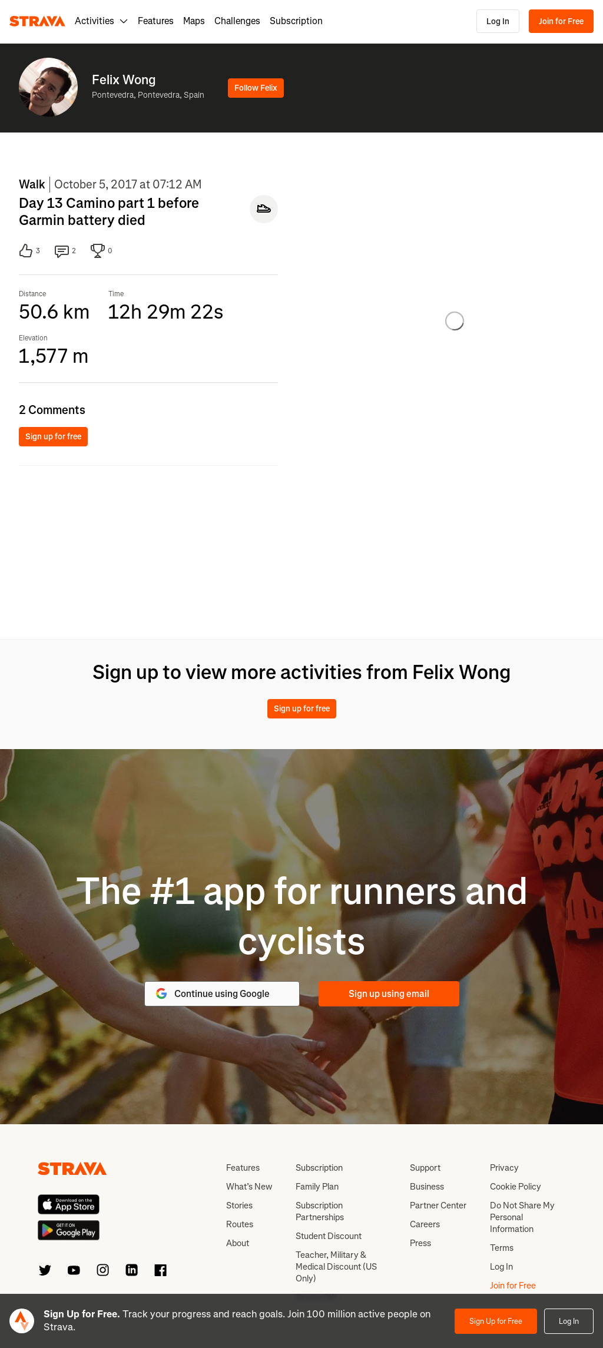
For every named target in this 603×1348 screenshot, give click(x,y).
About (237, 1243)
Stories (239, 1205)
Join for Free (561, 21)
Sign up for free (53, 436)
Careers (425, 1224)
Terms (501, 1248)
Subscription (296, 21)
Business (427, 1187)
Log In (497, 21)
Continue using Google (212, 993)
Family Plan (317, 1187)
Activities (101, 21)
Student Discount (329, 1236)
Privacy (504, 1168)
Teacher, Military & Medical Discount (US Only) (336, 1266)
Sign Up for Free (495, 1321)
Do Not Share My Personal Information (522, 1217)
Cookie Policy (515, 1187)
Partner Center (438, 1205)
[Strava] (37, 21)
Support (425, 1168)
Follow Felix (255, 88)
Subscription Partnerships (320, 1211)
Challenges (237, 21)
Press (420, 1243)
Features (156, 21)
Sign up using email (389, 994)
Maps (194, 21)
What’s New (249, 1187)
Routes (239, 1224)
